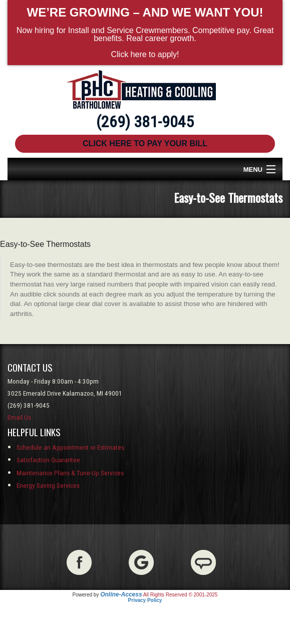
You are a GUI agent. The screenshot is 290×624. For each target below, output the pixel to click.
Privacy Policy (145, 600)
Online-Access (121, 594)
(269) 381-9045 (145, 121)
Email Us (19, 417)
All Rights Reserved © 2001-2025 (180, 594)
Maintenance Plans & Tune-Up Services (70, 473)
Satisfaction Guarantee (48, 460)
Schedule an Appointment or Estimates (70, 447)
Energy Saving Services (48, 485)
